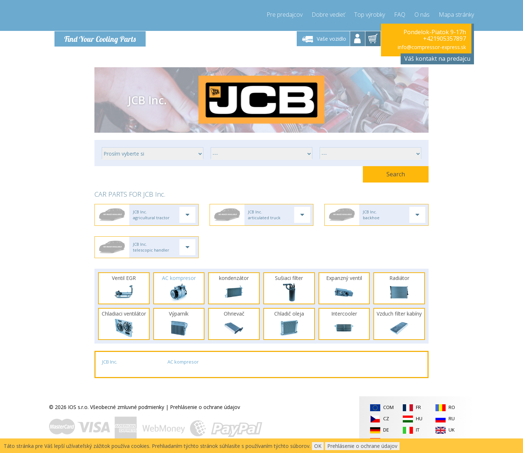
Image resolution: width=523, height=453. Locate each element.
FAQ (399, 14)
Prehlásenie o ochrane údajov (205, 407)
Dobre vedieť (328, 14)
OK (317, 445)
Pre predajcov (285, 14)
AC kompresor (183, 362)
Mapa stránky (456, 14)
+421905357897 (444, 39)
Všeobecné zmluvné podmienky (127, 407)
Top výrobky (369, 14)
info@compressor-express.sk (432, 47)
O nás (422, 14)
